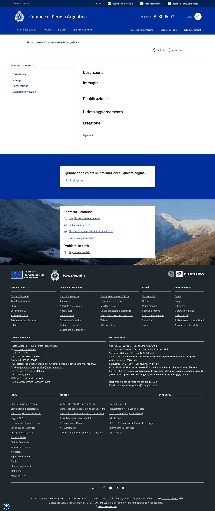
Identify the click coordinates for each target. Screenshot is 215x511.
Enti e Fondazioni (19, 315)
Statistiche (16, 471)
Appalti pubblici (67, 310)
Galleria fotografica (67, 42)
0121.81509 (21, 353)
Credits (14, 461)
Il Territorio (180, 306)
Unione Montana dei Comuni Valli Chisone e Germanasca (88, 432)
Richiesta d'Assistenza (22, 432)
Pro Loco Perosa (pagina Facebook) (126, 413)
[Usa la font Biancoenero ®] (120, 3)
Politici (14, 325)
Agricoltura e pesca (69, 296)
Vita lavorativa (107, 325)
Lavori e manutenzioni (153, 315)
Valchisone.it (115, 418)
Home (30, 42)
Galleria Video (181, 315)
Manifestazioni (149, 306)
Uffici (13, 306)
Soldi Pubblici (115, 432)
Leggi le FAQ (17, 418)
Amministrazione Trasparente (25, 404)
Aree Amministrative (21, 301)
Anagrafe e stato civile (71, 306)
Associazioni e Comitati (186, 325)
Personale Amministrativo (23, 320)
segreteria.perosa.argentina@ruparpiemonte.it (40, 367)
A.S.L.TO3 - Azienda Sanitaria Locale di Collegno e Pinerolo (89, 413)
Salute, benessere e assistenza (115, 310)
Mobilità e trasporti (109, 306)
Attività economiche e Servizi (189, 320)
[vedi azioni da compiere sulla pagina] (174, 50)
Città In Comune (170, 498)
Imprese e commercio (111, 301)
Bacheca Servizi (18, 437)
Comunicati (147, 320)
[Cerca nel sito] (198, 16)
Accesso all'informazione (141, 30)
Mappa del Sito (18, 475)
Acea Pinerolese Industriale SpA (76, 418)
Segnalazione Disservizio (23, 428)
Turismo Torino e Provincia (72, 423)
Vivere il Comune (45, 42)
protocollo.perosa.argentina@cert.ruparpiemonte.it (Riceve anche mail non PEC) (56, 363)
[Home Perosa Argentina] (50, 16)
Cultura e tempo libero (71, 325)
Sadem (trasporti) (117, 404)
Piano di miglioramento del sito (26, 413)
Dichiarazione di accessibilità (25, 408)
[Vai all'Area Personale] (183, 3)
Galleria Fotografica (184, 310)
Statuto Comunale (20, 442)
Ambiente (65, 301)
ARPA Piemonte (68, 428)
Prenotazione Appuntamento (25, 423)
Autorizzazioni (67, 315)
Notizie (145, 301)
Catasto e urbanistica (70, 320)
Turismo (104, 320)
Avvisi (145, 325)
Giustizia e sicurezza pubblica (114, 296)
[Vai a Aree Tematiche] (150, 3)
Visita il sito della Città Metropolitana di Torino (82, 408)
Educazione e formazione (72, 330)
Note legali (16, 451)
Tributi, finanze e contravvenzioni (116, 315)
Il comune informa (151, 310)
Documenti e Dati (19, 310)
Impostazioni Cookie (20, 456)
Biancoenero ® (119, 502)
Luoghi (178, 301)
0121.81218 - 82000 (25, 349)
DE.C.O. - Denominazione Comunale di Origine (131, 423)
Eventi (178, 296)
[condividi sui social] (158, 50)
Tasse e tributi (149, 296)
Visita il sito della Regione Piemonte (77, 404)
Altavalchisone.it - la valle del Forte (126, 408)
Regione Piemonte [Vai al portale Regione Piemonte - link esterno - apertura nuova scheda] (21, 3)
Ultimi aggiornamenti (21, 466)
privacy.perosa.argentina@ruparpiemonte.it (137, 385)
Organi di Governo (20, 296)
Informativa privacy (20, 447)
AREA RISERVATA (106, 506)
